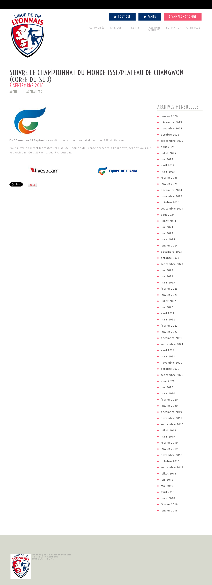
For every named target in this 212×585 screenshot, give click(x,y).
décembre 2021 (171, 337)
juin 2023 (167, 270)
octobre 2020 (170, 368)
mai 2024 (167, 233)
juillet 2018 (168, 473)
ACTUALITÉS (96, 27)
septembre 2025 (172, 140)
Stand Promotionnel (182, 16)
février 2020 (169, 399)
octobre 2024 (170, 202)
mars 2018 (168, 498)
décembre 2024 (171, 190)
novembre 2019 (171, 418)
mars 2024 (168, 239)
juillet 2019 (168, 430)
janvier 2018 (169, 510)
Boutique (122, 16)
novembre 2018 (171, 455)
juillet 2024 (168, 220)
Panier (150, 16)
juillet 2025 (168, 153)
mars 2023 (168, 282)
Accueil (14, 92)
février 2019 (169, 442)
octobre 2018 (170, 461)
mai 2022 (167, 307)
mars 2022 (168, 319)
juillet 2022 (168, 300)
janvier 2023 (169, 294)
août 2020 (168, 381)
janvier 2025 (169, 183)
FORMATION (173, 27)
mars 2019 (168, 436)
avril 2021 (167, 350)
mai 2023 (167, 276)
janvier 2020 (169, 405)
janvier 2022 (169, 331)
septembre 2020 (172, 374)
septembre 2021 (172, 344)
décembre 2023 (171, 251)
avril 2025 (167, 165)
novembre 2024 (171, 196)
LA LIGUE (116, 27)
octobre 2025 (170, 134)
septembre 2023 (172, 264)
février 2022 (169, 325)
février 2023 (169, 288)
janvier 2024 (169, 245)
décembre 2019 (171, 411)
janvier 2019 (169, 448)
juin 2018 (167, 479)
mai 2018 (167, 485)
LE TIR (135, 27)
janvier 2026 (169, 116)
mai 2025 (167, 159)
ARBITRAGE (193, 27)
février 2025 (169, 177)
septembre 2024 (172, 208)
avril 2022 (167, 313)
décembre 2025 (171, 122)
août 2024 (168, 214)
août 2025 (168, 146)
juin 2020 (167, 387)
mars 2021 (168, 356)
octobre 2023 (170, 257)
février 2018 (169, 504)
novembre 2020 (171, 362)
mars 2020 (168, 393)
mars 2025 (168, 171)
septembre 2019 (172, 424)
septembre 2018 (172, 467)
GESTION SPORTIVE (154, 28)
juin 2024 (167, 227)
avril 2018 (167, 492)
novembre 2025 (171, 128)
